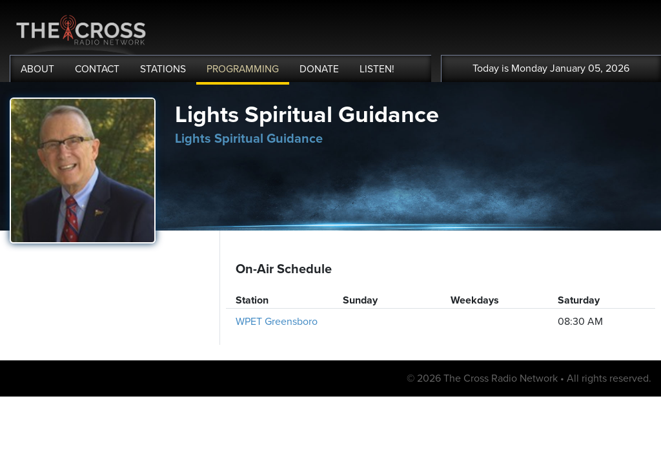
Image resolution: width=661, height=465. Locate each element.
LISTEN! (377, 69)
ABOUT (37, 69)
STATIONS (163, 69)
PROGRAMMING (243, 69)
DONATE (319, 69)
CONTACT (97, 69)
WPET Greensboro (277, 321)
